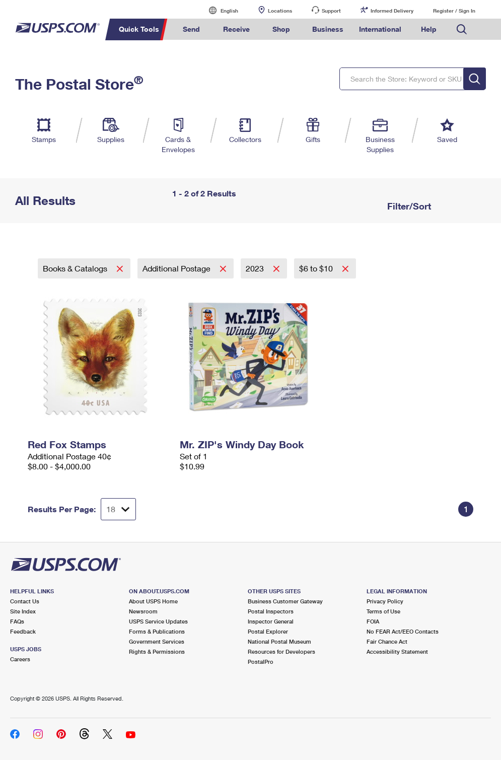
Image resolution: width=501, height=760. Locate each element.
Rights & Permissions (157, 651)
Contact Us (24, 601)
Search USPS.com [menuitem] (461, 29)
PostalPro (260, 661)
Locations (280, 11)
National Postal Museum (279, 641)
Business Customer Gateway (285, 601)
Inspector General (271, 621)
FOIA (373, 621)
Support (331, 11)
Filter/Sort (408, 206)
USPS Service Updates (158, 621)
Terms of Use (383, 611)
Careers (20, 659)
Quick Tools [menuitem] (139, 29)
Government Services (156, 641)
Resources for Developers (281, 651)
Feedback (23, 631)
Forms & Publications (157, 631)
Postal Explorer (268, 631)
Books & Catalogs (76, 268)
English (219, 10)
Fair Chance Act (387, 641)
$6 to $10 (317, 268)
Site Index (23, 611)
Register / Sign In (454, 11)
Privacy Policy (385, 601)
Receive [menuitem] (236, 29)
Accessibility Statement (397, 651)
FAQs (17, 621)
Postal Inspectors (271, 611)
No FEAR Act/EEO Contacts (403, 631)
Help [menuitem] (429, 29)
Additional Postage (177, 268)
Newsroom (143, 611)
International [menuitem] (380, 29)
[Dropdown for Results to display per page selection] (118, 509)
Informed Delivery (392, 11)
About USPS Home (153, 601)
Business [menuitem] (327, 29)
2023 (256, 268)
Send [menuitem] (191, 29)
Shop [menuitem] (281, 29)
